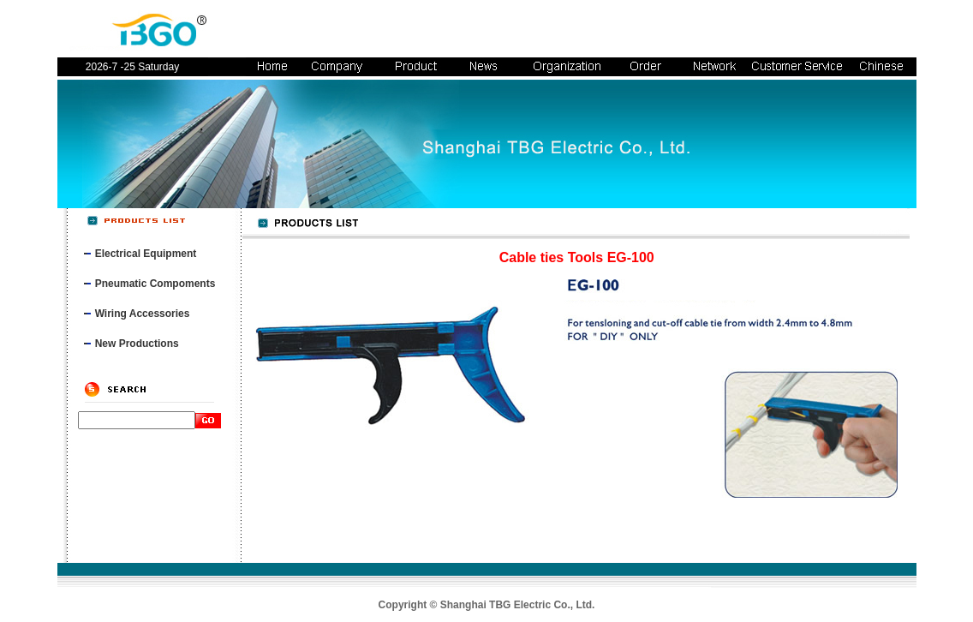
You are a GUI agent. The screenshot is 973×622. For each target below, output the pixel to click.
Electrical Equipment (146, 254)
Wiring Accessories (142, 314)
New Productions (137, 344)
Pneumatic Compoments (155, 284)
